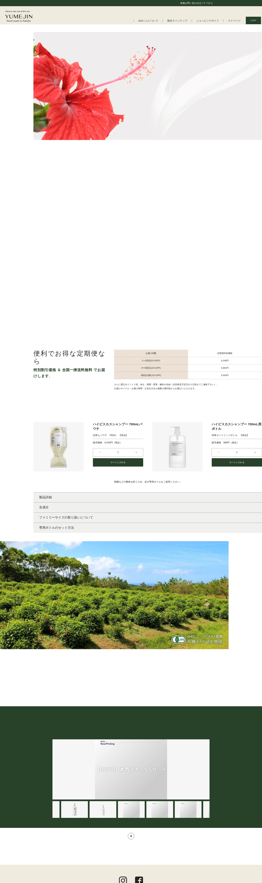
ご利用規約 (204, 847)
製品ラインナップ (183, 21)
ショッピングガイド (211, 21)
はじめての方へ (64, 839)
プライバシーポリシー (198, 851)
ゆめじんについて (157, 21)
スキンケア (116, 843)
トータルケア (117, 852)
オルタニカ (116, 861)
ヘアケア (115, 839)
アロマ (113, 856)
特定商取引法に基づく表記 (195, 856)
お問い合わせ (202, 860)
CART (253, 20)
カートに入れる (118, 377)
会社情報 (60, 847)
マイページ (235, 21)
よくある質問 (63, 843)
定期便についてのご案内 (197, 842)
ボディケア (116, 847)
